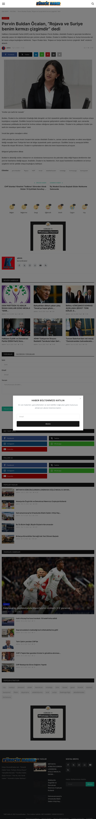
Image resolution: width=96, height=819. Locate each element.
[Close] (80, 398)
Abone (48, 424)
